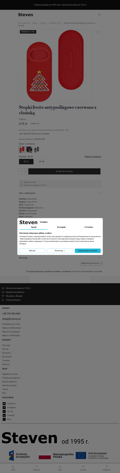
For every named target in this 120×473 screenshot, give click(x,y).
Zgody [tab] (33, 227)
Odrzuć (32, 251)
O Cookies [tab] (89, 227)
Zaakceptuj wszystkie (87, 251)
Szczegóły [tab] (61, 227)
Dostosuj (60, 251)
